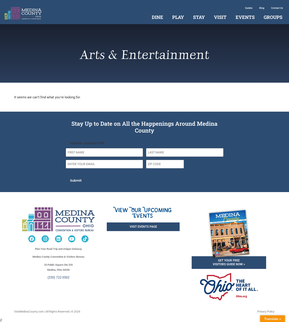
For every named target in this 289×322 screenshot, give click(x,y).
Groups (273, 17)
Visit (220, 17)
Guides (248, 8)
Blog (261, 8)
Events (245, 17)
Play (178, 17)
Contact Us (277, 8)
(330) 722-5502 (58, 277)
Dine (157, 17)
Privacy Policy (266, 311)
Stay (199, 17)
